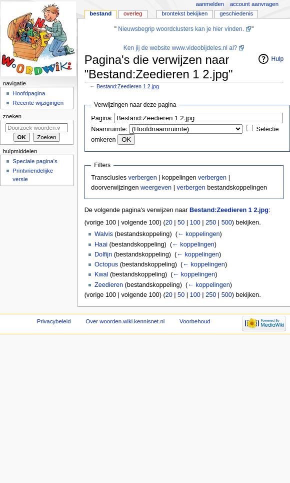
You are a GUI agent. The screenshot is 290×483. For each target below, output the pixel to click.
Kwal (101, 274)
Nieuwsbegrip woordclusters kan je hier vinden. (181, 28)
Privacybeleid (54, 321)
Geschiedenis (236, 13)
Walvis (103, 234)
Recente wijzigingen (38, 103)
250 (211, 222)
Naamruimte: (109, 129)
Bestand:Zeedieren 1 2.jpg (127, 86)
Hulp (278, 58)
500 (227, 222)
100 (195, 222)
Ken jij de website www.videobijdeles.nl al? (181, 47)
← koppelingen (199, 234)
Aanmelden (210, 4)
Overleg (133, 13)
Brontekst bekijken (185, 13)
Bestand (101, 13)
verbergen (142, 177)
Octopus (106, 264)
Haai (101, 244)
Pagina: (101, 118)
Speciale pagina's (34, 161)
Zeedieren (108, 284)
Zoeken (12, 116)
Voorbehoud (195, 321)
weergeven (156, 187)
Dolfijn (103, 254)
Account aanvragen (254, 4)
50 (181, 222)
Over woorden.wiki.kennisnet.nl (125, 321)
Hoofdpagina (28, 93)
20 (169, 222)
